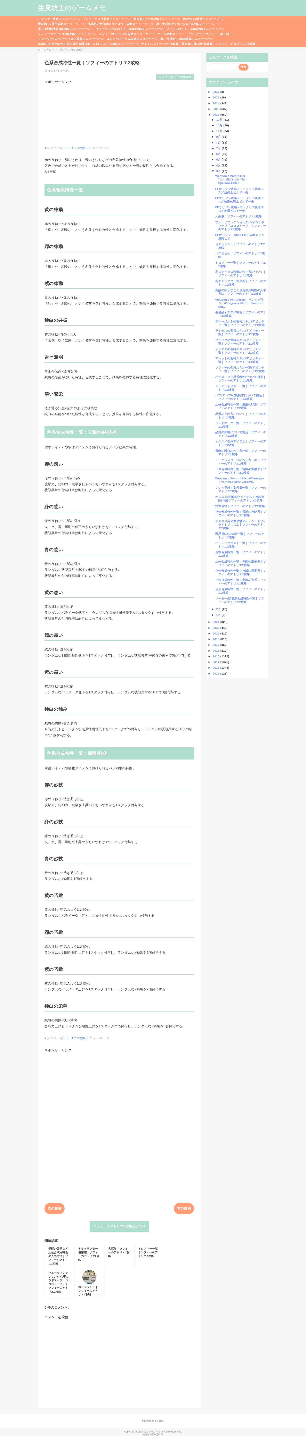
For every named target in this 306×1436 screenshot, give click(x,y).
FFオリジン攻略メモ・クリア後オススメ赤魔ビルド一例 (239, 209)
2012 (216, 673)
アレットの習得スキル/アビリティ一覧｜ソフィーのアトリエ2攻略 (239, 360)
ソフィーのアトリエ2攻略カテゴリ (119, 1226)
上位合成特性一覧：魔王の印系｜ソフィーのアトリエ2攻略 (240, 406)
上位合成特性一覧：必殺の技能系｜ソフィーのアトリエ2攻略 (240, 513)
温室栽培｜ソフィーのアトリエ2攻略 (240, 506)
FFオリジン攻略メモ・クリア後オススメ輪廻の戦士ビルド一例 (239, 199)
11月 (219, 125)
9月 (219, 136)
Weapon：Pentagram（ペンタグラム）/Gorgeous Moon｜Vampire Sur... (239, 303)
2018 (216, 639)
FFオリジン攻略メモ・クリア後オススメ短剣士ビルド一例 (239, 190)
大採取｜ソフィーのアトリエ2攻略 (238, 216)
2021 (216, 622)
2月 (219, 609)
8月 (219, 142)
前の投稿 (184, 1208)
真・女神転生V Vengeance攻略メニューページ (188, 24)
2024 (216, 103)
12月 (219, 119)
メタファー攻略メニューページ (59, 19)
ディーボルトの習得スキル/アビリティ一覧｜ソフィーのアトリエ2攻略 (240, 323)
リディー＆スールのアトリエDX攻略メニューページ (128, 28)
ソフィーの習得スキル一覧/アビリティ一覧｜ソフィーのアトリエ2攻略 (240, 369)
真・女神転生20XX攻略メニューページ (186, 38)
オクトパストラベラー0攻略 (160, 44)
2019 (216, 633)
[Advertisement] (119, 111)
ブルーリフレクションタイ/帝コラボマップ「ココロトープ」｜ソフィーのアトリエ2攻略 (240, 226)
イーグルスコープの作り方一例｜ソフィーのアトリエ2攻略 (240, 461)
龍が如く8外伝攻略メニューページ (156, 19)
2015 (216, 656)
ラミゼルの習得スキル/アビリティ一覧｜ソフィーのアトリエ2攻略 (239, 332)
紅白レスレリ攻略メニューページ (115, 44)
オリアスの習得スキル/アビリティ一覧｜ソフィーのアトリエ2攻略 (239, 351)
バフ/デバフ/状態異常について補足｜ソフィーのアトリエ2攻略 (240, 397)
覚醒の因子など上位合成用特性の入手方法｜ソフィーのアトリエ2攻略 (240, 292)
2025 (216, 97)
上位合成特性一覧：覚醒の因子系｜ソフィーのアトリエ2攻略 (240, 563)
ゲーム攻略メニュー (170, 34)
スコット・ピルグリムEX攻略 (236, 44)
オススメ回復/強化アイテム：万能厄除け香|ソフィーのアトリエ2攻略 (239, 498)
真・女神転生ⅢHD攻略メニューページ (64, 28)
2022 (216, 114)
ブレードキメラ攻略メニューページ (107, 19)
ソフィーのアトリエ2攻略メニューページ (127, 34)
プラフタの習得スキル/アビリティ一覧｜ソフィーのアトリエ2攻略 (239, 341)
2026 (216, 91)
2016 (216, 650)
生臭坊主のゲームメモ (72, 8)
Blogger (159, 1421)
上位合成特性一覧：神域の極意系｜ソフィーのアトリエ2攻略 (240, 572)
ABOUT (225, 34)
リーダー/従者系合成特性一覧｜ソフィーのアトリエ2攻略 (239, 600)
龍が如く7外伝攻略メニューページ (61, 24)
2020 (216, 627)
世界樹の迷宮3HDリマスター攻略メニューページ (120, 24)
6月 (219, 153)
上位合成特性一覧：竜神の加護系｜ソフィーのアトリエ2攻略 (240, 470)
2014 (216, 662)
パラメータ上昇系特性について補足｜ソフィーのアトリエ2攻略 (240, 378)
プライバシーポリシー (202, 34)
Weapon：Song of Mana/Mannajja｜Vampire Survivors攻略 (239, 480)
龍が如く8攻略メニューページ (203, 19)
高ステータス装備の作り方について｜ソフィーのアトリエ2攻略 (240, 273)
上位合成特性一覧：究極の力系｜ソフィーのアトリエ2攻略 (240, 581)
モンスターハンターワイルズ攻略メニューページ (71, 38)
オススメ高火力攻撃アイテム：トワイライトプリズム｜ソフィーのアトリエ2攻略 (240, 524)
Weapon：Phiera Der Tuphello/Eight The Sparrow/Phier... (230, 179)
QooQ (160, 1434)
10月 (219, 131)
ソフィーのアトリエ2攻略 (175, 77)
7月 (219, 148)
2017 (216, 644)
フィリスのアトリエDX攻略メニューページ (195, 28)
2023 (216, 109)
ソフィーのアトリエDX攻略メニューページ (67, 34)
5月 (219, 159)
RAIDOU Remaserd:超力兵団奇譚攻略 (64, 44)
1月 (219, 615)
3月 (219, 171)
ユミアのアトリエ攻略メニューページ (132, 38)
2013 (216, 667)
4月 (219, 165)
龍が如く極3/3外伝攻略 (197, 44)
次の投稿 (54, 1208)
